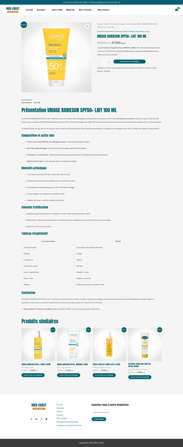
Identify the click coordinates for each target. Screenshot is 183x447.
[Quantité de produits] (104, 62)
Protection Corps (142, 31)
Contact (60, 415)
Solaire (106, 24)
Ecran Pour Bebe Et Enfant (124, 31)
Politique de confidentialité (67, 422)
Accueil (29, 9)
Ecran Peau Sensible (133, 24)
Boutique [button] (41, 9)
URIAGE (107, 71)
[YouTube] (36, 419)
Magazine (69, 9)
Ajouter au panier (129, 61)
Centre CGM (56, 9)
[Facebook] (31, 419)
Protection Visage (117, 24)
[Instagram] (41, 419)
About (59, 411)
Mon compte (101, 9)
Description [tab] (26, 102)
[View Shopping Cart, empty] (176, 9)
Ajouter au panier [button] (33, 375)
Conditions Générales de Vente (69, 425)
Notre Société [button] (84, 9)
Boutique (60, 408)
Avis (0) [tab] (37, 102)
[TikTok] (46, 419)
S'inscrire (99, 419)
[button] (45, 9)
